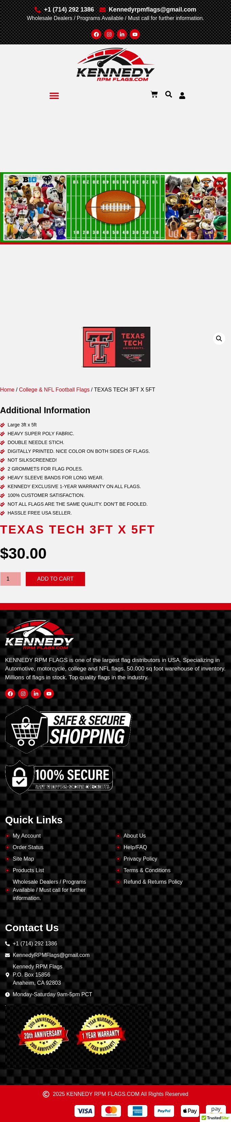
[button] (54, 95)
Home (7, 390)
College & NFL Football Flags (54, 390)
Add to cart (55, 579)
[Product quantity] (10, 579)
